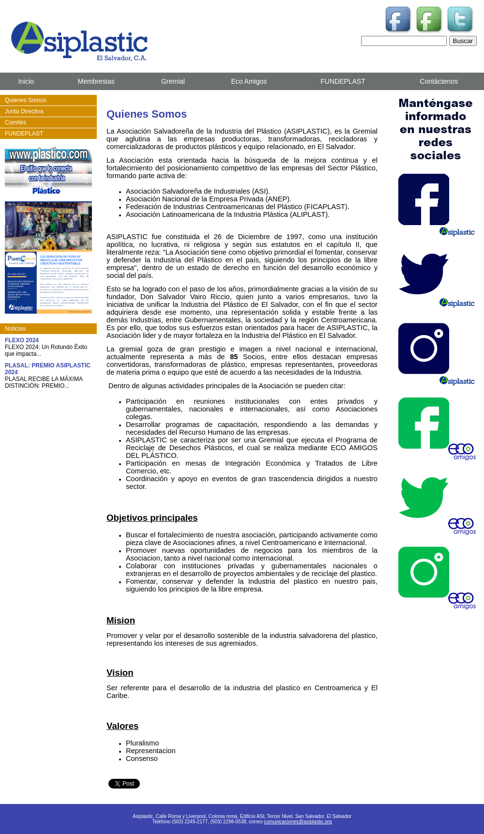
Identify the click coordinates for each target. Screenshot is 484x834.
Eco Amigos (249, 81)
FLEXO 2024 (22, 340)
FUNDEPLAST (342, 81)
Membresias (95, 81)
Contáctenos (439, 81)
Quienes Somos (25, 100)
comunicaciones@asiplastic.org (298, 821)
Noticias (15, 328)
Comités (15, 122)
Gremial (173, 81)
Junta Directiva (24, 111)
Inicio (26, 81)
